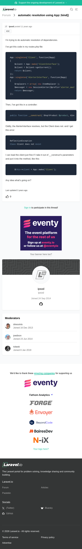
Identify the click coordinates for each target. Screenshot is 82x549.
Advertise (6, 543)
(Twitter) (8, 508)
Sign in (27, 207)
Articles (44, 487)
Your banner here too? (41, 254)
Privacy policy (48, 537)
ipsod (41, 291)
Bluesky (47, 508)
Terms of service (10, 537)
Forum (6, 15)
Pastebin (6, 493)
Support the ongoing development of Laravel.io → (41, 3)
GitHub (7, 513)
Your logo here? (41, 449)
